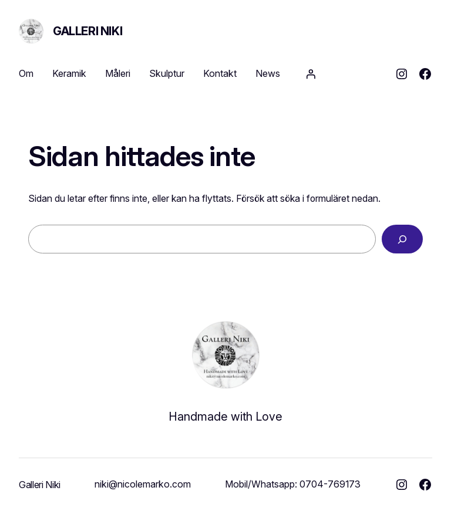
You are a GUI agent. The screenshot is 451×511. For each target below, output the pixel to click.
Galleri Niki (87, 31)
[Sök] (402, 239)
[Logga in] (310, 74)
